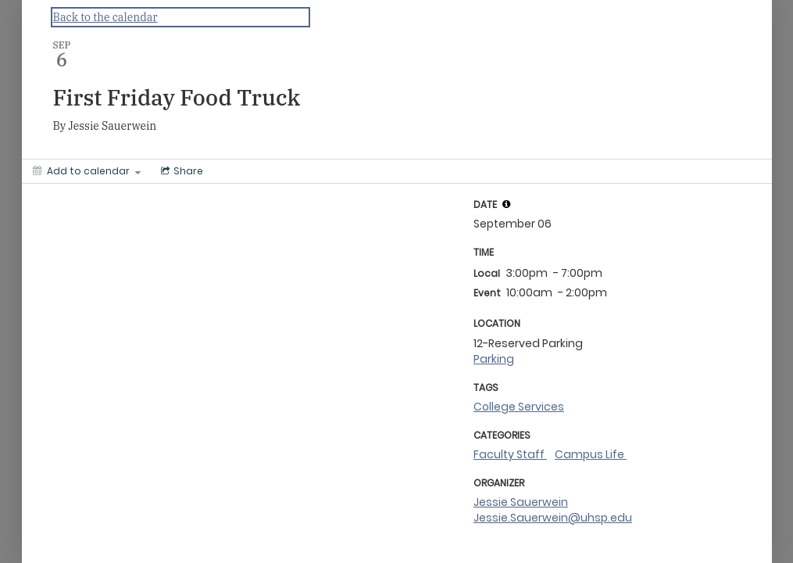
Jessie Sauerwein (520, 502)
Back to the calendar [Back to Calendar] (105, 17)
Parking (493, 359)
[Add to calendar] (87, 171)
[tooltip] (506, 204)
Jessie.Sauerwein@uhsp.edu (552, 517)
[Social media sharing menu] (180, 171)
